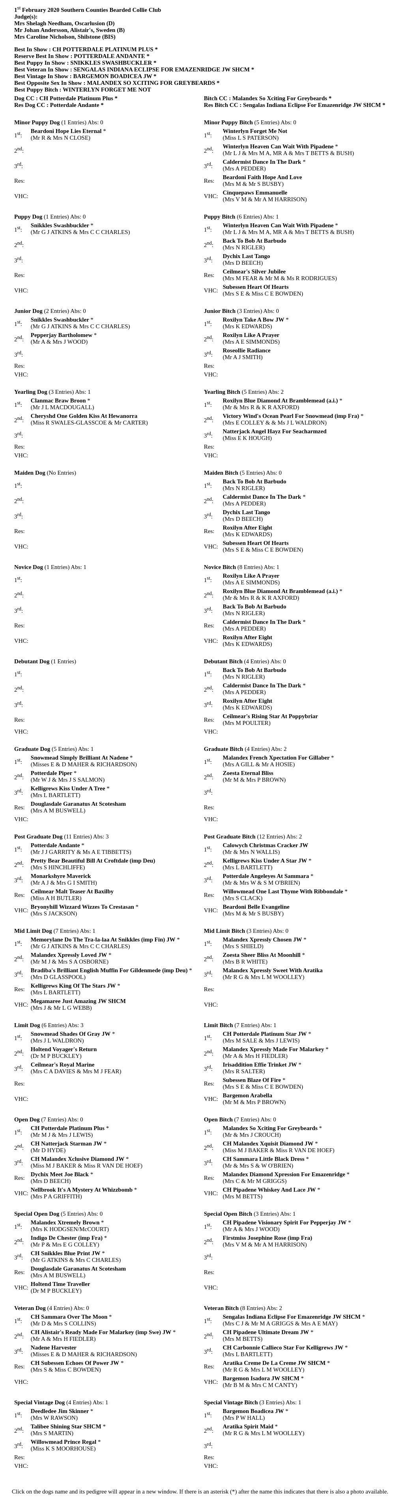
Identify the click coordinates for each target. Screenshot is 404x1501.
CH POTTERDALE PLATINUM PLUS (103, 49)
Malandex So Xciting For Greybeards (280, 98)
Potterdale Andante (75, 105)
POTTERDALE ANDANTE (110, 56)
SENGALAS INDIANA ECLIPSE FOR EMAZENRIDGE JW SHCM (161, 69)
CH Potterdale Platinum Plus (77, 98)
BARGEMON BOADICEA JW (112, 76)
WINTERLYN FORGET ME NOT (107, 89)
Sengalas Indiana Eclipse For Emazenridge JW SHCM (312, 105)
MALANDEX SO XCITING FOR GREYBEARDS (152, 83)
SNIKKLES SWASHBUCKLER (111, 63)
